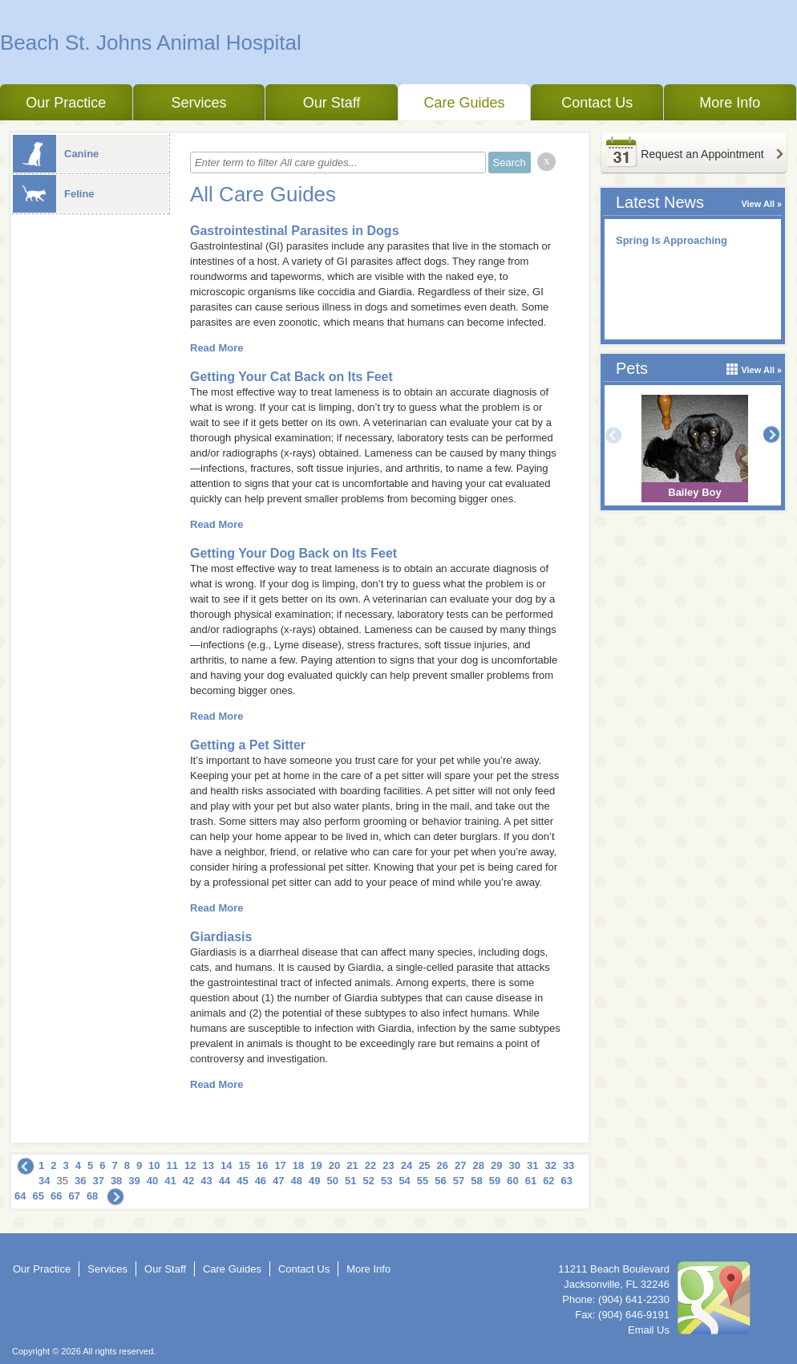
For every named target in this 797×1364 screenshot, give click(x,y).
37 (97, 1181)
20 (334, 1165)
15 (243, 1165)
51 (350, 1181)
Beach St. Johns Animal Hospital (150, 42)
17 (279, 1165)
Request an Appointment (702, 154)
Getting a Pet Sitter (247, 745)
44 (224, 1181)
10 (154, 1165)
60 (512, 1181)
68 (92, 1196)
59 (494, 1181)
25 (424, 1165)
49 (314, 1181)
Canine (56, 154)
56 (440, 1181)
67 (73, 1196)
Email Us (649, 1330)
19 (316, 1165)
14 (226, 1165)
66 (56, 1196)
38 (116, 1181)
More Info (729, 103)
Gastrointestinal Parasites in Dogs (294, 230)
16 (262, 1165)
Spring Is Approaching (671, 240)
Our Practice (66, 103)
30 (514, 1165)
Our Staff (332, 103)
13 (208, 1165)
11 (172, 1165)
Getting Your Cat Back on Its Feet (291, 377)
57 (458, 1181)
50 (332, 1181)
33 (568, 1165)
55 (422, 1181)
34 (44, 1181)
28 (478, 1165)
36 (80, 1181)
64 (20, 1196)
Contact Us (597, 103)
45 (242, 1181)
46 (260, 1181)
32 (550, 1165)
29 (496, 1165)
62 (548, 1181)
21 (352, 1165)
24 (406, 1165)
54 (404, 1181)
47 (278, 1181)
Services (198, 103)
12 (190, 1165)
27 (460, 1165)
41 (170, 1181)
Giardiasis (221, 937)
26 (442, 1165)
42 (188, 1181)
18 (298, 1165)
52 (368, 1181)
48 (296, 1181)
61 (530, 1181)
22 (370, 1165)
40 (152, 1181)
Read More (216, 348)
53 (386, 1181)
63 (566, 1181)
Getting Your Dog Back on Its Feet (293, 553)
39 (134, 1181)
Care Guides (464, 103)
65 (37, 1196)
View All (758, 204)
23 (388, 1165)
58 (476, 1181)
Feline (54, 194)
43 (206, 1181)
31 (532, 1165)
